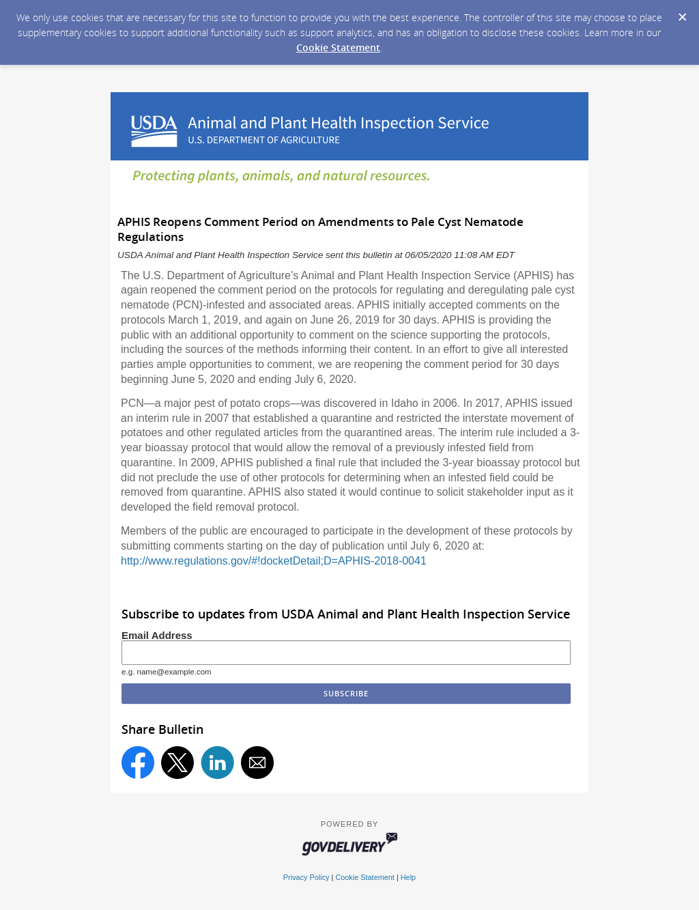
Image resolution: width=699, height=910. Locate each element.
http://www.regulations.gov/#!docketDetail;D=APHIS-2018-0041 (274, 561)
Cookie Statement (338, 47)
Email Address (157, 635)
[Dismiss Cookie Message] (682, 13)
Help (408, 877)
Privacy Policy (306, 877)
